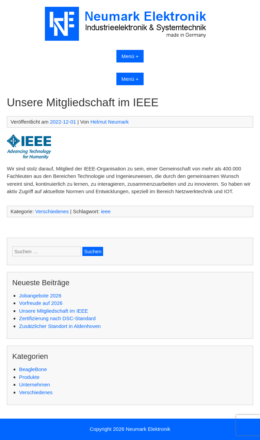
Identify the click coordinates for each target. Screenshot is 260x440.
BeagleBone (33, 369)
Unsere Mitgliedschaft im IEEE (53, 311)
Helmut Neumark (110, 122)
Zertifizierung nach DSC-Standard (57, 318)
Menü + (130, 56)
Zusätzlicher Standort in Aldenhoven (60, 326)
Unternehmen (34, 384)
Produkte (29, 377)
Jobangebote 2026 (40, 295)
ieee (106, 211)
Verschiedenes (52, 211)
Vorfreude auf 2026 (41, 303)
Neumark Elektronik (148, 429)
